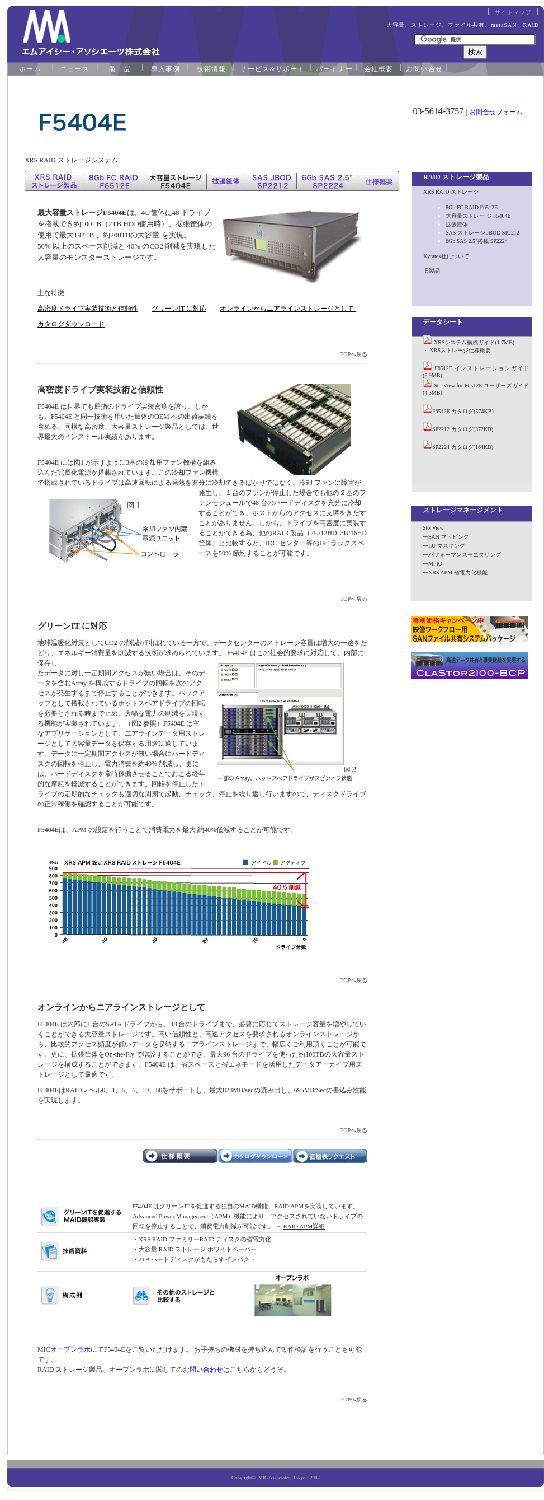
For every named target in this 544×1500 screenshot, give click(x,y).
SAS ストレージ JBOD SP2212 (482, 233)
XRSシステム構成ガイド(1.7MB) (474, 342)
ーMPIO (432, 563)
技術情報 (211, 69)
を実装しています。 (246, 1206)
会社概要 (379, 69)
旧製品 (431, 271)
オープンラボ (70, 1349)
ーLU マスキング (444, 546)
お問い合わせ (203, 1369)
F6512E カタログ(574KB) (463, 411)
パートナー (334, 69)
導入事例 (166, 69)
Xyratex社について (446, 256)
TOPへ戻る (353, 354)
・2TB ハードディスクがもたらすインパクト (194, 1259)
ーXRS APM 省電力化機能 (455, 572)
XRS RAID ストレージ (451, 192)
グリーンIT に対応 (179, 308)
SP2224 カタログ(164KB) (462, 447)
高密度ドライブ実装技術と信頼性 (87, 308)
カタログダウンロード (71, 324)
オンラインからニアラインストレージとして (288, 308)
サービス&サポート (272, 69)
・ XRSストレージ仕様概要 (457, 350)
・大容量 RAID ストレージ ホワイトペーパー (195, 1249)
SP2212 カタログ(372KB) (462, 429)
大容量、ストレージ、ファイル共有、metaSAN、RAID (462, 25)
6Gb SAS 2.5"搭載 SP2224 (477, 241)
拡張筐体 (457, 224)
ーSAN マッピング (446, 537)
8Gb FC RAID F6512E (472, 207)
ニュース (75, 69)
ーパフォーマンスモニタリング (462, 555)
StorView (433, 528)
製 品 (120, 69)
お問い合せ (424, 69)
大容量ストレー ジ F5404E (478, 216)
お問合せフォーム (496, 112)
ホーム (30, 69)
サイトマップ (513, 12)
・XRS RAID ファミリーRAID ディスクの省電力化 (202, 1239)
